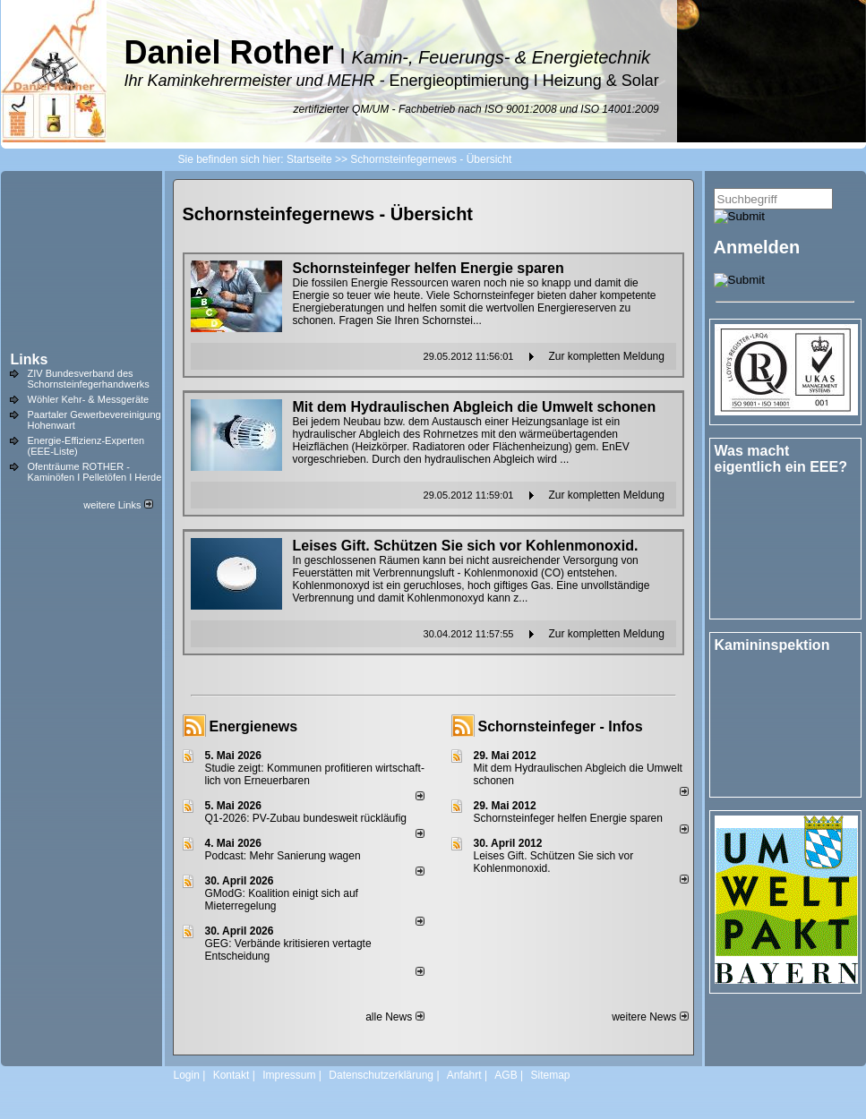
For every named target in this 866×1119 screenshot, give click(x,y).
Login (187, 1075)
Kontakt (231, 1075)
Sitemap (550, 1075)
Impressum (288, 1075)
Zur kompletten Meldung (607, 356)
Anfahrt (464, 1075)
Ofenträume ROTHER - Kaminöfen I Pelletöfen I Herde (95, 472)
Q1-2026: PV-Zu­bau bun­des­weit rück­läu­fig (306, 818)
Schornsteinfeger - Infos (560, 726)
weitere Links (117, 505)
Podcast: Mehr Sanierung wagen (283, 856)
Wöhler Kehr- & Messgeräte (89, 399)
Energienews (254, 726)
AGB (505, 1075)
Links (29, 359)
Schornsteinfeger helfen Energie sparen (568, 818)
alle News (394, 1017)
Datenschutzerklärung (381, 1075)
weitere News (650, 1017)
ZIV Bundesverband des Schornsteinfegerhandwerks (89, 378)
